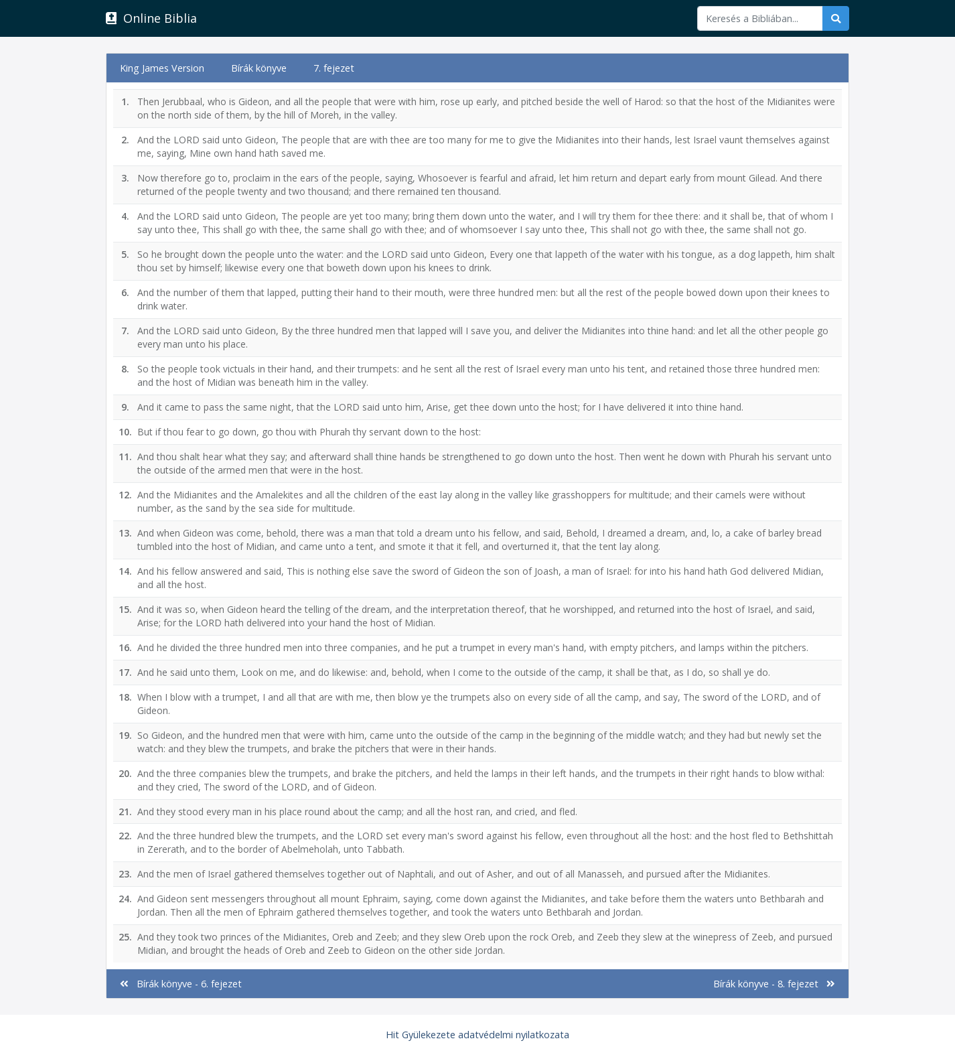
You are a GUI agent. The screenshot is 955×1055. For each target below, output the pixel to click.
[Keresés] (760, 18)
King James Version (162, 68)
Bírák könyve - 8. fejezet (774, 983)
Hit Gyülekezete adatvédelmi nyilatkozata (477, 1034)
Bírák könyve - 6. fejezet (181, 983)
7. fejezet (333, 68)
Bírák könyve (259, 68)
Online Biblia (151, 18)
